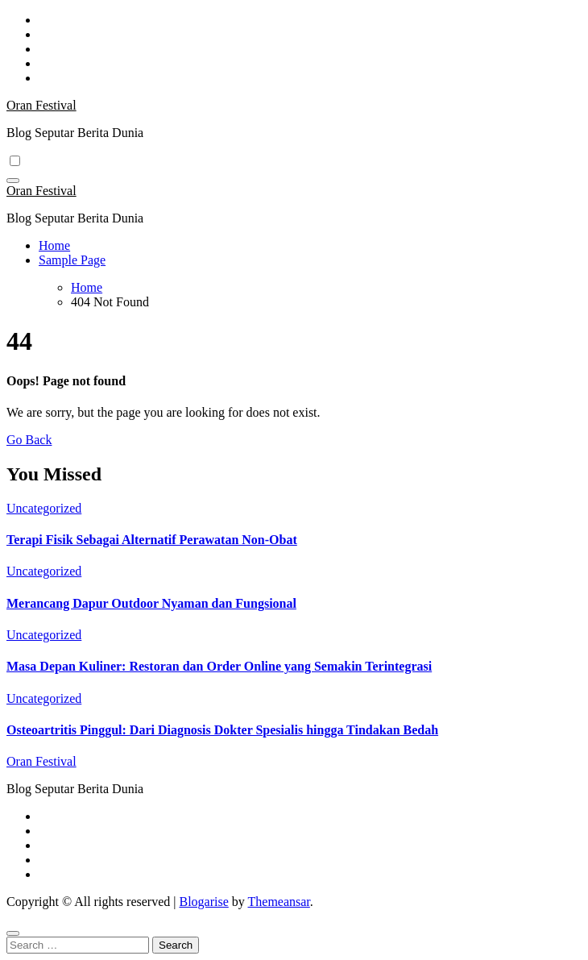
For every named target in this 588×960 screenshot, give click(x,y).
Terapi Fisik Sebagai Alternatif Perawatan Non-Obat (151, 539)
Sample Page (72, 260)
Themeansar (279, 901)
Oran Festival (41, 105)
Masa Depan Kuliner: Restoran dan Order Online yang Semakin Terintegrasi (219, 666)
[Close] (12, 933)
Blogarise (203, 901)
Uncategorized (43, 508)
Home (54, 245)
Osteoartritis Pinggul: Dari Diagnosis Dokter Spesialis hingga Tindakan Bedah (222, 730)
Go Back (29, 440)
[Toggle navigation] (12, 180)
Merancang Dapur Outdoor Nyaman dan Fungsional (151, 603)
